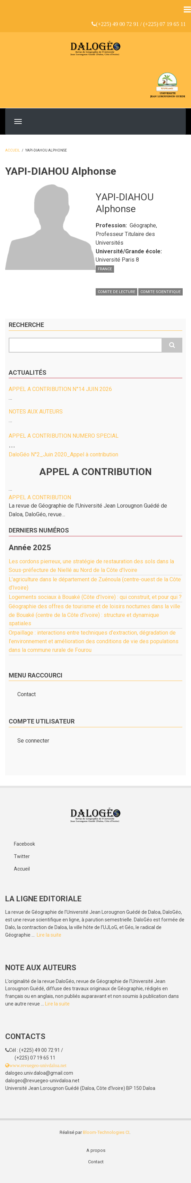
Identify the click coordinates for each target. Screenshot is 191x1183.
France (105, 269)
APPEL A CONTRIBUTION (40, 497)
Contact (26, 694)
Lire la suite (49, 935)
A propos (95, 1150)
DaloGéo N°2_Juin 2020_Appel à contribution (63, 454)
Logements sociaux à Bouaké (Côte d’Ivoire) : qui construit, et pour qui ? (95, 597)
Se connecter (33, 740)
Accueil (12, 150)
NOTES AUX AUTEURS (36, 411)
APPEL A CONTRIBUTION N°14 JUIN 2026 (60, 389)
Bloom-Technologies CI (106, 1132)
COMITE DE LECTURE (116, 292)
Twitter (22, 856)
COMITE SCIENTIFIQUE (160, 292)
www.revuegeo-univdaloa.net (38, 1065)
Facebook (24, 844)
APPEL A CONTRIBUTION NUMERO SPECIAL (64, 436)
